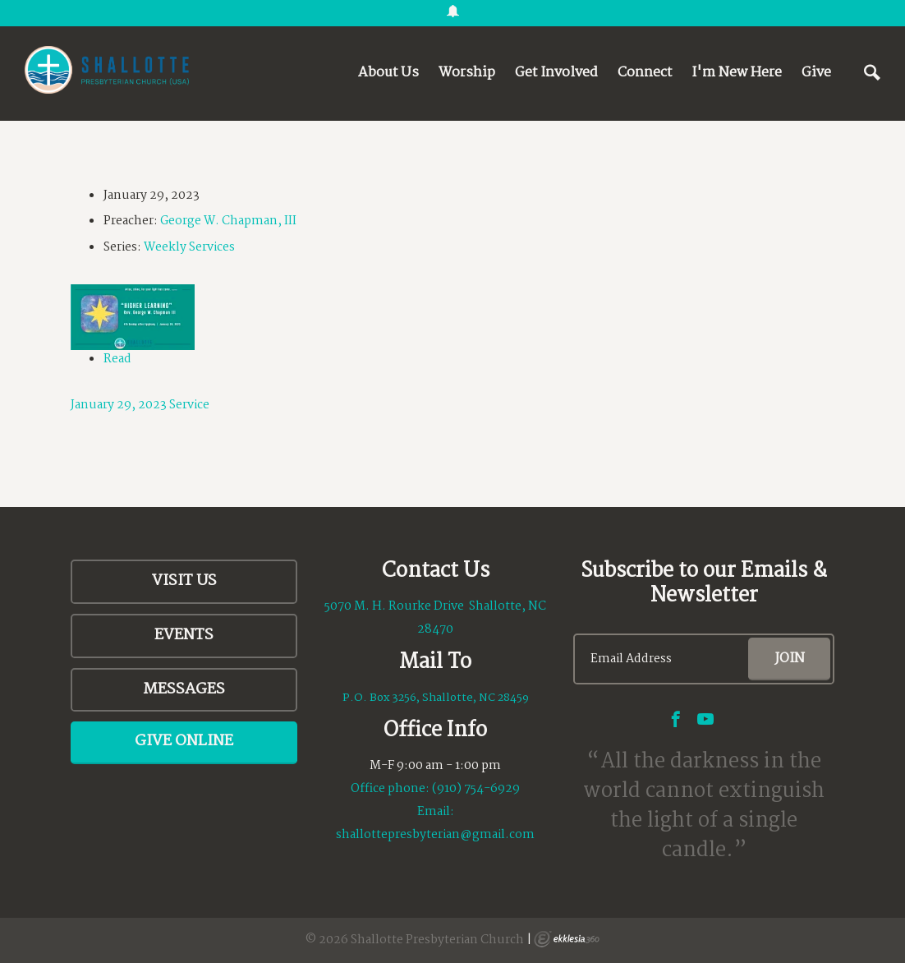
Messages (184, 689)
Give (816, 73)
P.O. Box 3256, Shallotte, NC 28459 (435, 698)
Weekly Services (189, 247)
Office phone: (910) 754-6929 (435, 789)
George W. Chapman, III (228, 221)
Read (117, 359)
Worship (467, 73)
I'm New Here (736, 73)
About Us (388, 73)
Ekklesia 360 (567, 939)
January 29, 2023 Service (140, 405)
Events (184, 635)
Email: (435, 812)
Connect (645, 73)
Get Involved (556, 73)
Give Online (184, 741)
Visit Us (184, 581)
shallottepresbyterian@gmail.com (435, 835)
